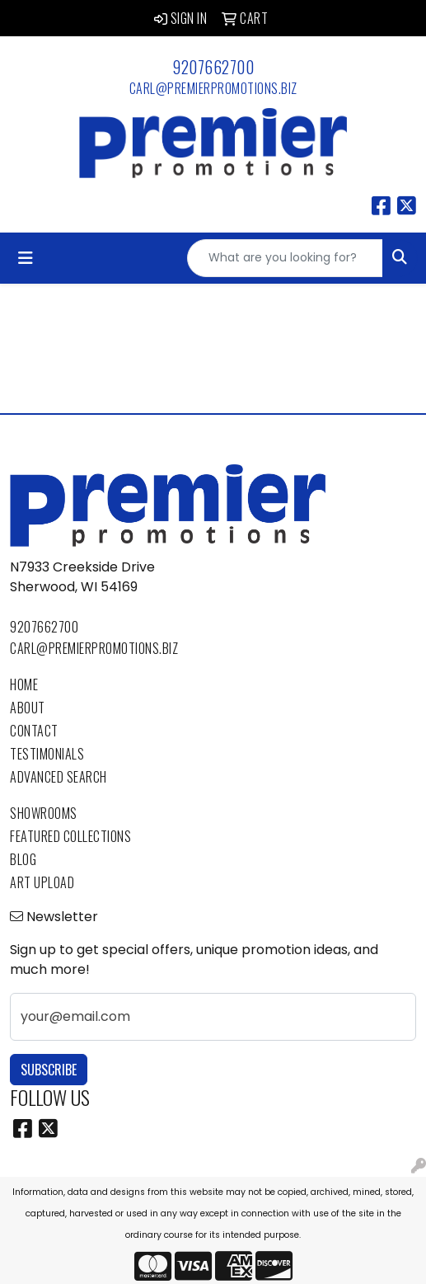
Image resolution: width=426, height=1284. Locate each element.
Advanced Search (58, 777)
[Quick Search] (285, 258)
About (27, 707)
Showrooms (43, 813)
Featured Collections (70, 836)
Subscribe (49, 1069)
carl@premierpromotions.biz (213, 88)
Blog (23, 859)
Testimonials (47, 754)
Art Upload (42, 882)
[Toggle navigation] (25, 258)
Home (24, 684)
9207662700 (213, 66)
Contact (34, 731)
